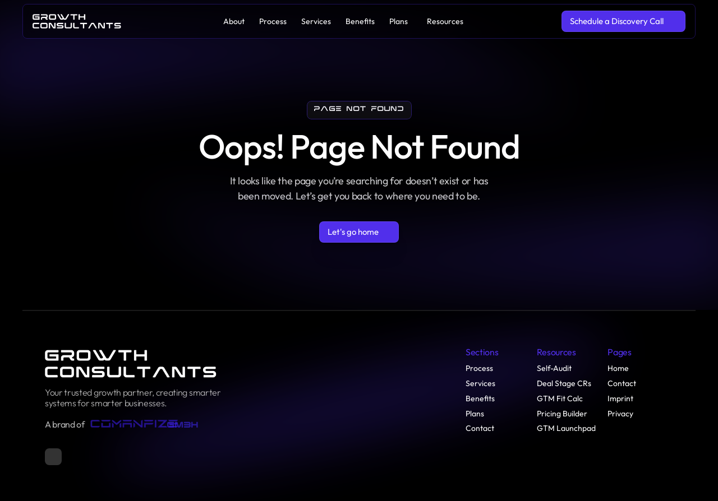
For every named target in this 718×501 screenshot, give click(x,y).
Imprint (620, 398)
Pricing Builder (562, 414)
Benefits (480, 398)
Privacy (620, 414)
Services (480, 383)
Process (479, 368)
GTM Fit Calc (560, 398)
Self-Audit (554, 368)
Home (618, 368)
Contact (480, 428)
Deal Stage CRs (564, 383)
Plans (475, 414)
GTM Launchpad (566, 428)
